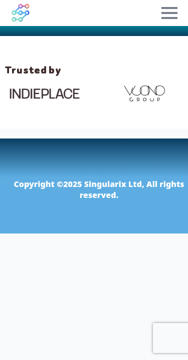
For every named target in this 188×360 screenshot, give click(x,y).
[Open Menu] (169, 13)
